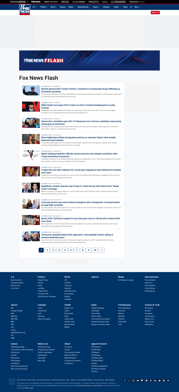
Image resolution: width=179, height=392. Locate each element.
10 (95, 250)
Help (67, 380)
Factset (54, 385)
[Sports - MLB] (12, 313)
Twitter (129, 380)
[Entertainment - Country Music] (150, 288)
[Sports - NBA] (12, 322)
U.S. (34, 7)
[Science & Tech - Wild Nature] (149, 324)
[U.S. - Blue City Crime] (16, 280)
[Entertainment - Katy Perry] (148, 283)
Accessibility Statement (85, 380)
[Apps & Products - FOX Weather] (96, 350)
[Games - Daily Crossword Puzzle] (19, 366)
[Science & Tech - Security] (148, 311)
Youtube (138, 380)
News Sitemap (99, 380)
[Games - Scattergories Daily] (18, 347)
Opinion (63, 7)
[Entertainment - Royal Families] (150, 285)
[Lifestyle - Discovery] (41, 316)
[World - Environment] (69, 294)
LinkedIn (146, 380)
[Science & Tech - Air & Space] (149, 308)
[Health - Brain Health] (68, 313)
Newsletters (159, 380)
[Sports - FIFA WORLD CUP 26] (18, 333)
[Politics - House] (40, 285)
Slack (151, 380)
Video (125, 7)
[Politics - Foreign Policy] (43, 291)
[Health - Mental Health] (69, 324)
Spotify (164, 380)
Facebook (124, 380)
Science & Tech (152, 305)
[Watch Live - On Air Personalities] (45, 352)
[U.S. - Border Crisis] (15, 285)
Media (71, 7)
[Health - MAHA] (66, 327)
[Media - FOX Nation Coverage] (125, 280)
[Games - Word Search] (15, 361)
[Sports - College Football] (16, 311)
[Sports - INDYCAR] (14, 319)
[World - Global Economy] (70, 291)
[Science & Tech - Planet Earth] (149, 322)
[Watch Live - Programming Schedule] (46, 350)
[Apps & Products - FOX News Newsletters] (99, 366)
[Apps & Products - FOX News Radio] (97, 361)
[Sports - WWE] (13, 338)
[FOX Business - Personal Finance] (124, 308)
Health (116, 7)
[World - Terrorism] (68, 285)
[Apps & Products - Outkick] (94, 363)
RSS (155, 380)
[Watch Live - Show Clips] (42, 358)
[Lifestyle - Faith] (39, 313)
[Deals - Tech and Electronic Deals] (100, 319)
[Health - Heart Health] (69, 319)
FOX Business (124, 305)
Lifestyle (106, 7)
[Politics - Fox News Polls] (43, 294)
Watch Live (43, 344)
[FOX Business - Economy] (121, 311)
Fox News (24, 9)
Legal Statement (98, 385)
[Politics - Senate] (40, 283)
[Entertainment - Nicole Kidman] (150, 291)
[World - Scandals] (67, 299)
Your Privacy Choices (43, 380)
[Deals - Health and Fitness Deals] (100, 322)
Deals (93, 305)
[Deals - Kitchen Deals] (96, 316)
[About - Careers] (67, 350)
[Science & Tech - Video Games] (149, 316)
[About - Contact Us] (68, 347)
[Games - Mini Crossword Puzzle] (19, 369)
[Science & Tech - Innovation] (148, 313)
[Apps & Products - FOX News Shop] (97, 358)
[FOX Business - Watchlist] (121, 316)
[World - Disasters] (67, 288)
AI (131, 7)
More (137, 7)
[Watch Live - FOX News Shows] (44, 347)
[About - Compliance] (68, 363)
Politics (43, 7)
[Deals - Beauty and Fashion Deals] (100, 324)
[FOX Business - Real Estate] (122, 322)
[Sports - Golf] (12, 327)
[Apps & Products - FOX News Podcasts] (98, 369)
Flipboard (142, 380)
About (67, 344)
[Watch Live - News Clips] (42, 361)
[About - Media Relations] (70, 358)
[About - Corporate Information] (72, 361)
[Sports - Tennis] (13, 330)
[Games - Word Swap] (15, 358)
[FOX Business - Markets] (121, 313)
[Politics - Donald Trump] (43, 280)
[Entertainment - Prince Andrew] (150, 280)
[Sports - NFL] (12, 308)
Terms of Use (21, 380)
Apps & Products (99, 344)
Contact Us (73, 380)
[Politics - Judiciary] (41, 288)
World (53, 7)
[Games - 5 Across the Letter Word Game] (22, 350)
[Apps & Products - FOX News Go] (96, 347)
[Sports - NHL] (12, 324)
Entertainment (83, 7)
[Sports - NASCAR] (14, 316)
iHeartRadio (168, 380)
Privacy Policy (31, 380)
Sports (96, 7)
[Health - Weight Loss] (68, 308)
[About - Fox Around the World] (72, 352)
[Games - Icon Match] (15, 363)
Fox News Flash (46, 86)
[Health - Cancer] (67, 311)
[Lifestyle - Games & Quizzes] (44, 319)
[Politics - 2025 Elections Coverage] (47, 296)
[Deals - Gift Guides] (95, 311)
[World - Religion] (67, 296)
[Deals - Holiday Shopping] (97, 308)
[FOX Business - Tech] (120, 324)
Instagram (133, 380)
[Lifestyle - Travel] (40, 308)
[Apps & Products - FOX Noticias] (95, 355)
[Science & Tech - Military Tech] (149, 319)
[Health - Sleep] (66, 316)
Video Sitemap (109, 380)
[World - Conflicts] (67, 283)
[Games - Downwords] (15, 352)
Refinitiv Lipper (28, 388)
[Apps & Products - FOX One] (94, 371)
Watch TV (155, 12)
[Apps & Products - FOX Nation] (95, 352)
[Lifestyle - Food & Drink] (42, 311)
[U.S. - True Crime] (15, 288)
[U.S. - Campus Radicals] (17, 283)
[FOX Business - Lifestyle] (121, 319)
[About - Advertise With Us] (70, 355)
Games (14, 344)
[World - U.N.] (65, 280)
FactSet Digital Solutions (84, 385)
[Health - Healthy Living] (69, 322)
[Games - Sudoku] (13, 355)
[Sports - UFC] (12, 335)
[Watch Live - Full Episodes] (42, 355)
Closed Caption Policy (58, 380)
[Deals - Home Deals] (95, 313)
